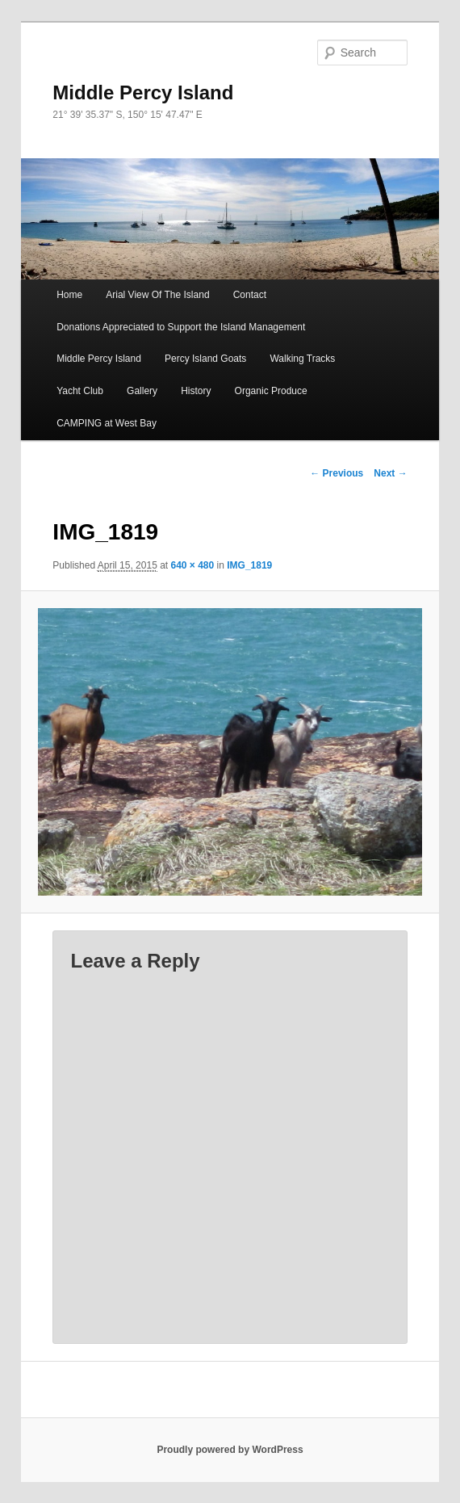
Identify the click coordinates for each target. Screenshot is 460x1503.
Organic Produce (271, 391)
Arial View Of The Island (157, 294)
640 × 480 (193, 565)
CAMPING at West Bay (106, 423)
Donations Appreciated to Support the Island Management (180, 327)
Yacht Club (79, 391)
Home (69, 294)
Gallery (142, 391)
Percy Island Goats (205, 358)
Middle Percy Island (142, 92)
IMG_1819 (249, 565)
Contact (249, 294)
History (196, 391)
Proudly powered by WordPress (230, 1449)
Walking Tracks (302, 358)
